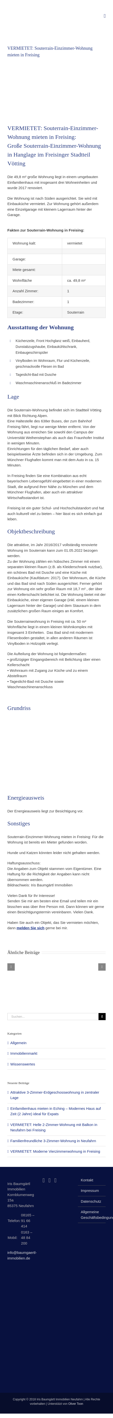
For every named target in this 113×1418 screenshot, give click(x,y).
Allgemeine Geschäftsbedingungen (92, 1215)
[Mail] (55, 1180)
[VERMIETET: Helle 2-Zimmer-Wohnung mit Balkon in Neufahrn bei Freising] (56, 965)
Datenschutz (91, 1201)
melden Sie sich (30, 928)
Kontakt (87, 1180)
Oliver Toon (75, 1404)
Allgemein (18, 1043)
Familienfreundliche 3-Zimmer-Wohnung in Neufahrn (53, 1141)
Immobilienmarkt (23, 1053)
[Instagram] (49, 1180)
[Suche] (102, 1016)
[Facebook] (43, 1180)
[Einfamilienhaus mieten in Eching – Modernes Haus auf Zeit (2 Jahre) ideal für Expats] (34, 965)
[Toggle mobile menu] (105, 16)
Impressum (90, 1190)
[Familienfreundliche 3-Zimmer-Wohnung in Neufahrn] (78, 965)
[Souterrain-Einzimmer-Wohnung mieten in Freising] (56, 88)
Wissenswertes (22, 1064)
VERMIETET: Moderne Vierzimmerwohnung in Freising (55, 1151)
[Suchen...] (53, 1016)
